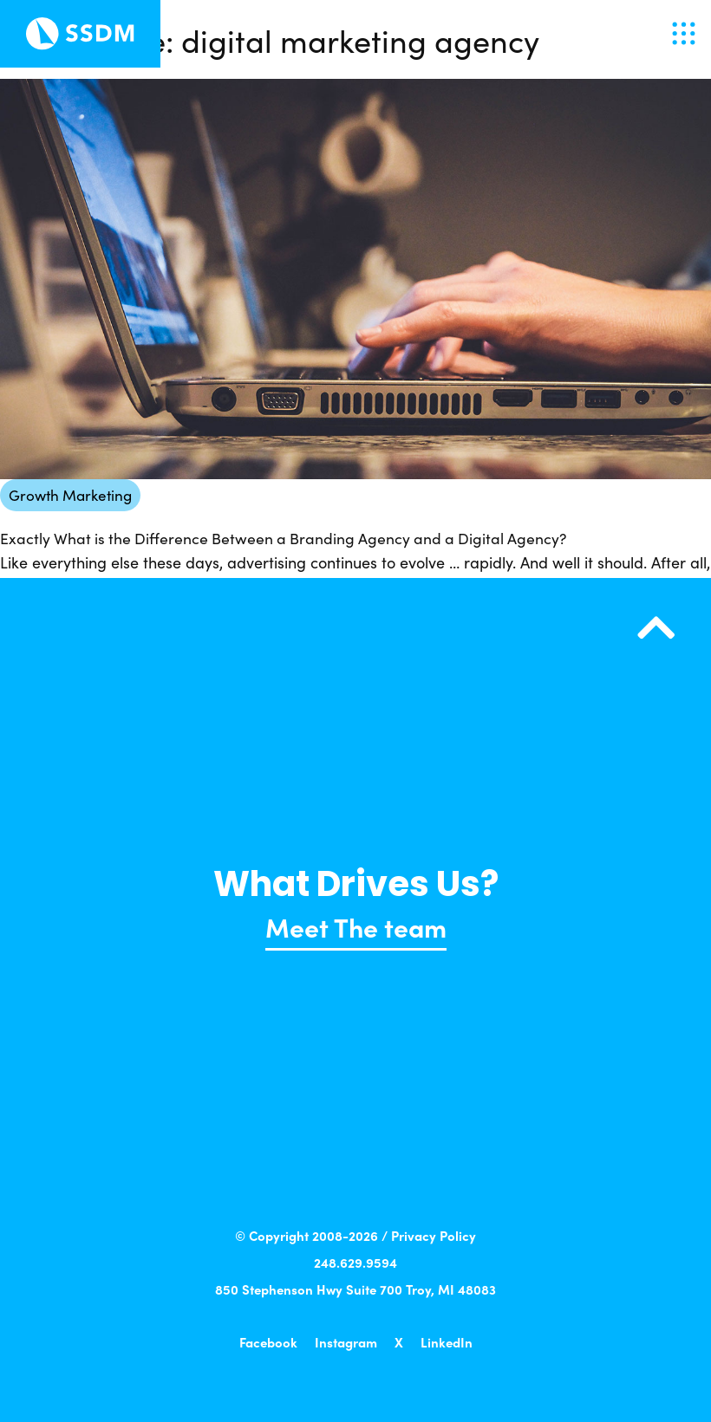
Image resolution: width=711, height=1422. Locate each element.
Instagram (346, 1342)
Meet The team (356, 926)
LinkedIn (447, 1342)
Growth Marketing (70, 494)
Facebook (268, 1342)
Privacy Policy (433, 1235)
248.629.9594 (355, 1262)
